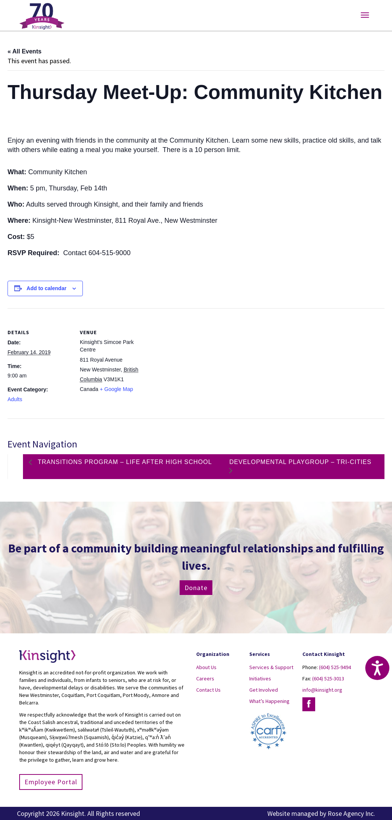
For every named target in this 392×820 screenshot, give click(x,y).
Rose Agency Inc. (351, 813)
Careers (205, 678)
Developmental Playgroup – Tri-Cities (300, 462)
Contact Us (208, 689)
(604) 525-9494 (335, 667)
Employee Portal (50, 781)
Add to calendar (47, 288)
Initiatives (260, 678)
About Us (206, 667)
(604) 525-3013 (328, 678)
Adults (15, 399)
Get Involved (263, 689)
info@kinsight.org (322, 689)
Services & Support (271, 667)
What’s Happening (269, 701)
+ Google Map (116, 389)
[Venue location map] (192, 360)
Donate (196, 587)
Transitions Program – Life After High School (124, 462)
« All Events (24, 51)
